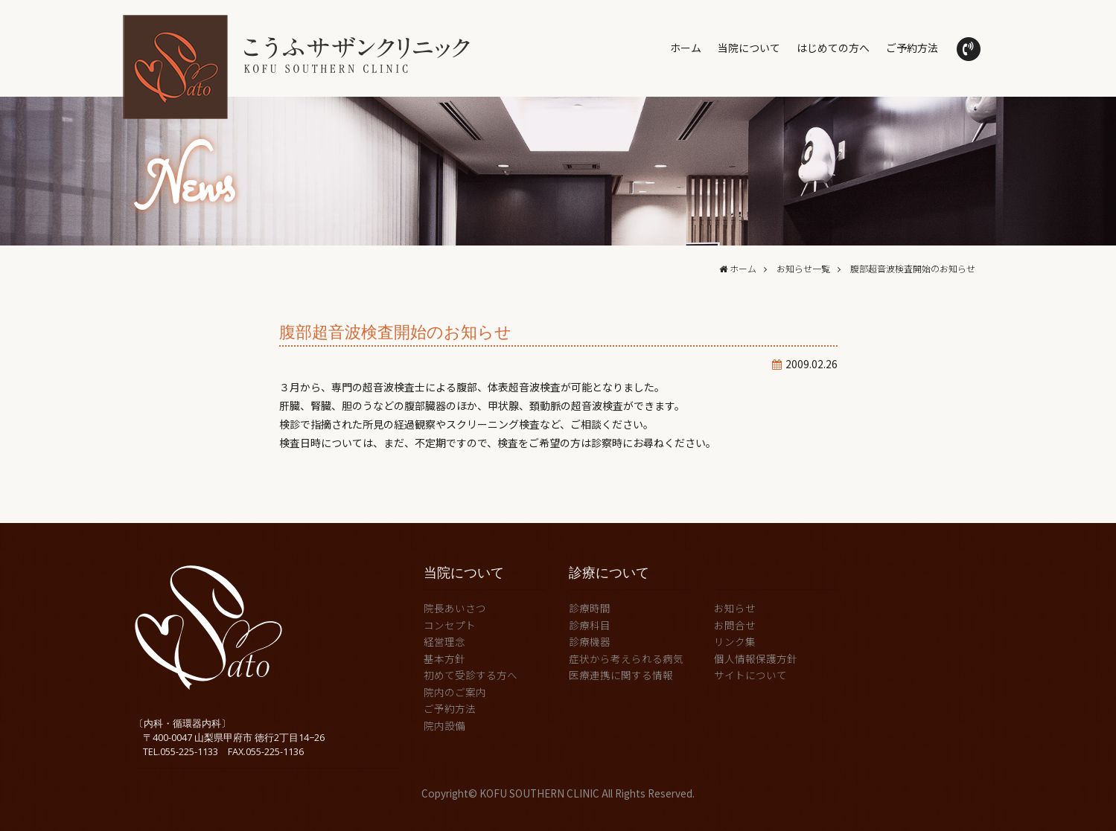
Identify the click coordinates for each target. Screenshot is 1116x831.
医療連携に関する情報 (621, 674)
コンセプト (450, 624)
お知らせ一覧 (803, 268)
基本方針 (444, 658)
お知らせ (735, 607)
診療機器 (589, 641)
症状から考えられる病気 (626, 658)
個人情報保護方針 (755, 658)
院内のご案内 (455, 691)
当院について (749, 47)
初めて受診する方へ (470, 674)
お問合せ (735, 624)
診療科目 (589, 624)
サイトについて (750, 674)
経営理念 (444, 641)
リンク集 (735, 641)
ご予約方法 (912, 47)
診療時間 (589, 607)
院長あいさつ (455, 607)
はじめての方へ (833, 47)
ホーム (685, 47)
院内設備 (444, 725)
